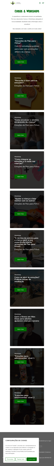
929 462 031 (48, 457)
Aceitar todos (31, 459)
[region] (21, 450)
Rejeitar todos (20, 459)
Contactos (47, 452)
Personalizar (10, 459)
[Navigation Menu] (43, 3)
